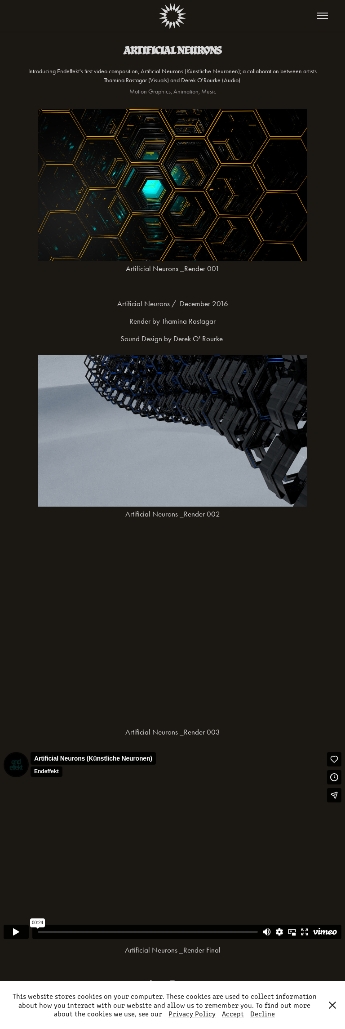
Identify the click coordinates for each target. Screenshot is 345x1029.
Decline (262, 1013)
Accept (233, 1013)
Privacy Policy (192, 1013)
